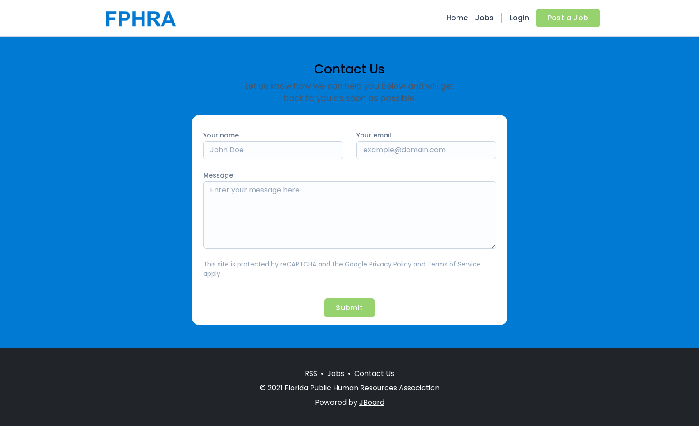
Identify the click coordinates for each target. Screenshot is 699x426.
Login (519, 18)
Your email (373, 135)
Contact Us (374, 373)
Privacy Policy (390, 264)
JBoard (371, 402)
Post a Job (568, 18)
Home (457, 18)
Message (218, 175)
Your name (221, 135)
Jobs (484, 18)
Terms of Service (454, 264)
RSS (311, 373)
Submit (349, 307)
